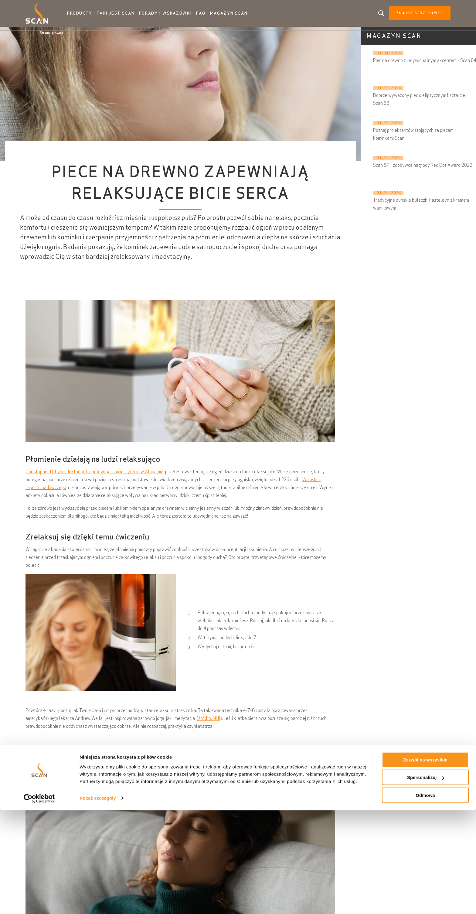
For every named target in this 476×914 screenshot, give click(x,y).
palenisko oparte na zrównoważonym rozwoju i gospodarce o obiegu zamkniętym (255, 765)
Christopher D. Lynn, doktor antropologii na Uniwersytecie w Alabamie (94, 475)
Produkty (94, 15)
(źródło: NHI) (209, 722)
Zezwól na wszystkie (425, 863)
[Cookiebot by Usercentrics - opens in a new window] (39, 902)
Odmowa (425, 899)
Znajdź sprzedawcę (405, 15)
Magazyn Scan (237, 15)
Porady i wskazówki (175, 15)
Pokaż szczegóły (98, 901)
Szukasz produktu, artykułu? (367, 15)
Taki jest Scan (128, 15)
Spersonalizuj (425, 881)
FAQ (209, 15)
